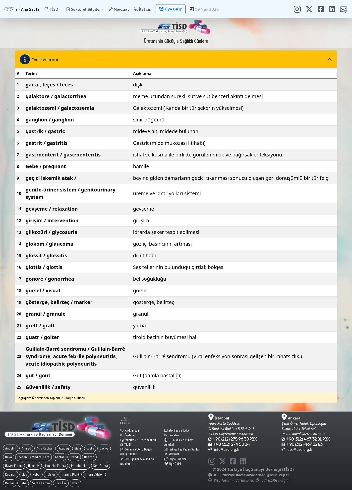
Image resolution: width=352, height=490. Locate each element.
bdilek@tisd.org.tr (275, 480)
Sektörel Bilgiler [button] (83, 9)
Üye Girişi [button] (170, 9)
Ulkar (75, 483)
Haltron (89, 457)
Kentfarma (100, 466)
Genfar (59, 457)
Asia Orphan (45, 448)
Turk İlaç (60, 483)
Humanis (34, 466)
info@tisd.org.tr (224, 449)
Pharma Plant (70, 474)
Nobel (36, 474)
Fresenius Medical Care (33, 457)
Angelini (10, 448)
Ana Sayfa (28, 9)
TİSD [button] (51, 9)
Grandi (74, 457)
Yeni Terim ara (39, 59)
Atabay (64, 448)
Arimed (26, 448)
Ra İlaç (9, 483)
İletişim (143, 9)
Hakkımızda (129, 430)
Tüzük (125, 445)
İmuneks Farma (55, 466)
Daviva (104, 448)
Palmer (50, 474)
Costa (90, 448)
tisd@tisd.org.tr (297, 449)
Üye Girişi (172, 464)
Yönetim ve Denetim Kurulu (138, 440)
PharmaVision (94, 474)
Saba (23, 483)
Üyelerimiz (129, 435)
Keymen (10, 474)
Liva (24, 474)
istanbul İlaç (79, 466)
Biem (77, 448)
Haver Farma (14, 466)
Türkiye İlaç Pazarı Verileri (182, 449)
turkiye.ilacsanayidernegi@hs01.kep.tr (255, 475)
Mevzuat (119, 9)
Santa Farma (41, 483)
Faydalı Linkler (175, 459)
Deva (8, 457)
